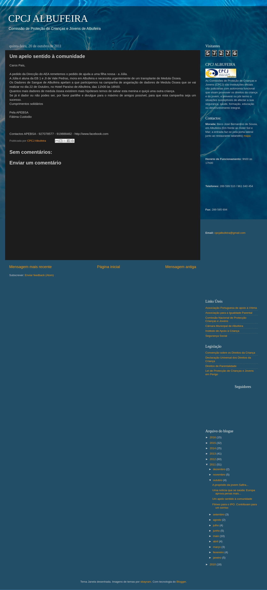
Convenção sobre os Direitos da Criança (230, 352)
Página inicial (108, 267)
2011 (213, 464)
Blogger (181, 581)
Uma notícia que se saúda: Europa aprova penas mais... (233, 492)
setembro (219, 514)
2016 (213, 437)
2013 (213, 453)
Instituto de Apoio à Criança (222, 330)
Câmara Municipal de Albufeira (224, 325)
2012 (213, 459)
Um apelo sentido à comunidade (232, 498)
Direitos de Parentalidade (221, 366)
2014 (213, 448)
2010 (213, 564)
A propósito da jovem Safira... (230, 484)
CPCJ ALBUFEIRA (48, 18)
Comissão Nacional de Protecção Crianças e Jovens (225, 319)
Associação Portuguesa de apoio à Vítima (231, 307)
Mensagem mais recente (30, 267)
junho (217, 530)
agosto (217, 519)
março (217, 546)
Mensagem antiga (180, 267)
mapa (247, 135)
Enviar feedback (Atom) (39, 275)
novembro (219, 474)
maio (216, 536)
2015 (213, 442)
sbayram (145, 581)
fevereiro (218, 552)
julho (216, 525)
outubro (218, 480)
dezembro (219, 469)
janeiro (217, 557)
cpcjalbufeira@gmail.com (229, 232)
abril (216, 541)
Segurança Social (216, 335)
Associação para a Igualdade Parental (228, 312)
